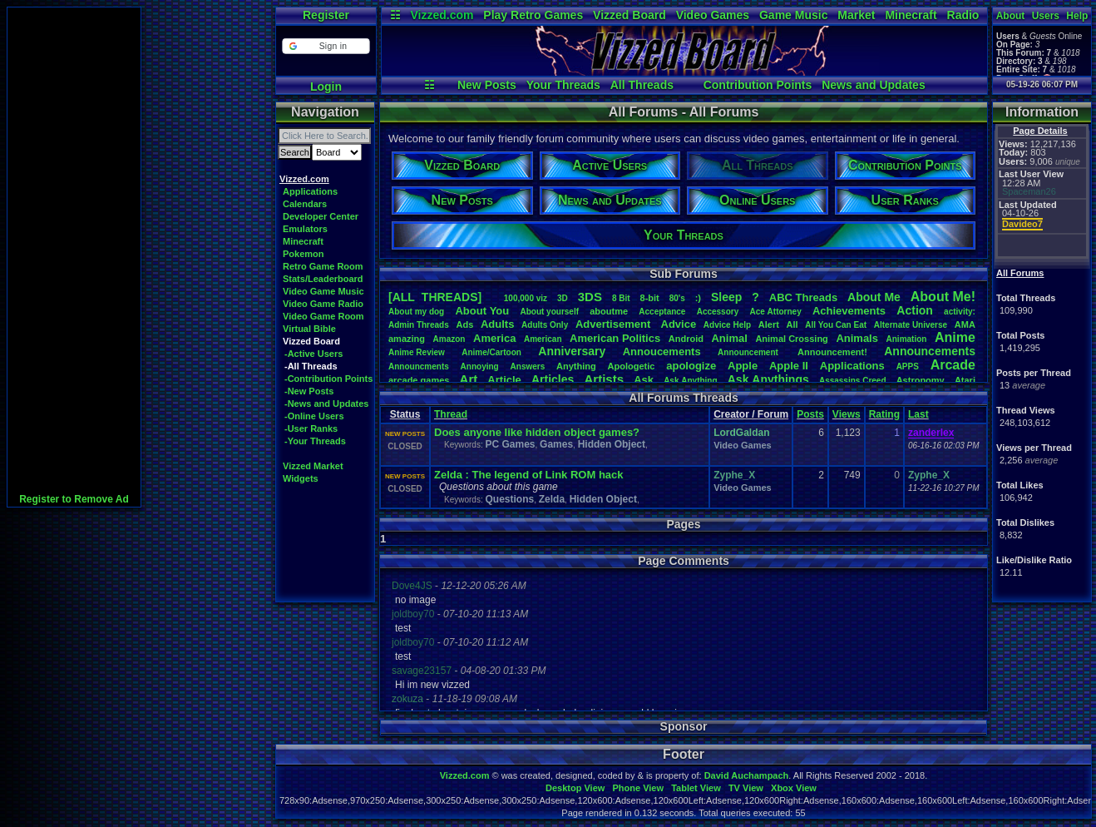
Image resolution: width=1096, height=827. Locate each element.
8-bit (649, 298)
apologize (691, 365)
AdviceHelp (727, 324)
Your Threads (563, 85)
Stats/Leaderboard (323, 279)
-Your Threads (315, 441)
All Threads (642, 85)
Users (1045, 16)
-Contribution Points (328, 379)
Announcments (418, 366)
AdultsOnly (544, 324)
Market (856, 15)
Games (556, 444)
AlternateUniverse (910, 324)
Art (469, 379)
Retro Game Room (323, 266)
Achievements (849, 311)
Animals (857, 338)
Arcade (953, 365)
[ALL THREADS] (434, 297)
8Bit (621, 298)
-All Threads (311, 366)
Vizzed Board (629, 15)
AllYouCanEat (835, 324)
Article (504, 380)
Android (686, 339)
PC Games (510, 444)
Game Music (793, 15)
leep (726, 297)
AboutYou (482, 311)
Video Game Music (323, 291)
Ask (644, 380)
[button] (325, 46)
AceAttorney (775, 311)
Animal (729, 338)
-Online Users (314, 416)
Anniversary (571, 351)
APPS (907, 366)
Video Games (712, 15)
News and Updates (873, 85)
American (543, 339)
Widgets (300, 478)
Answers (528, 366)
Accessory (718, 311)
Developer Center (320, 216)
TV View (745, 788)
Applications (310, 191)
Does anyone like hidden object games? (536, 432)
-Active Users (313, 354)
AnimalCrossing (791, 339)
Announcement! (832, 352)
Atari (965, 380)
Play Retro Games (533, 15)
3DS (590, 297)
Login (326, 86)
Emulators (305, 229)
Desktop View (575, 788)
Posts (810, 414)
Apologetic (631, 366)
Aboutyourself (549, 311)
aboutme (609, 311)
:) (698, 298)
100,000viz (525, 298)
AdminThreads (418, 324)
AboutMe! (943, 297)
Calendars (305, 204)
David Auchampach (746, 775)
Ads (464, 324)
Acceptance (662, 311)
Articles (552, 379)
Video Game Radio (323, 304)
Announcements (929, 351)
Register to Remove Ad (74, 499)
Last (918, 414)
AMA (965, 324)
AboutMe (874, 297)
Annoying (480, 366)
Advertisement (614, 324)
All (792, 324)
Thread (450, 414)
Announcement (749, 352)
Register (326, 15)
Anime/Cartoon (491, 352)
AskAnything (690, 380)
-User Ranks (311, 428)
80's (677, 298)
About (1010, 16)
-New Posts (308, 391)
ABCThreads (803, 297)
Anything (576, 366)
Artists (604, 379)
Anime (955, 337)
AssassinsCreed (852, 380)
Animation (906, 339)
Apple (743, 365)
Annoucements (662, 351)
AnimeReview (416, 352)
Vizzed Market (313, 466)
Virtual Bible (309, 329)
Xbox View (794, 788)
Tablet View (696, 788)
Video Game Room (323, 316)
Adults (497, 324)
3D (562, 298)
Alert (768, 324)
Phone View (638, 788)
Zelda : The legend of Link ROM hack (529, 474)
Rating (884, 414)
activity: (959, 311)
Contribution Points (758, 85)
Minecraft (910, 15)
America (494, 338)
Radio (963, 15)
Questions (509, 499)
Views (846, 414)
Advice (679, 324)
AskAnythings (768, 379)
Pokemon (303, 254)
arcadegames (418, 380)
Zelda (552, 499)
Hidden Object (611, 444)
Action (914, 310)
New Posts (486, 85)
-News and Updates (326, 404)
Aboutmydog (416, 311)
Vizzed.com (441, 15)
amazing (406, 339)
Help (1077, 16)
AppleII (788, 365)
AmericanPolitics (615, 338)
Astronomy (920, 380)
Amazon (449, 339)
